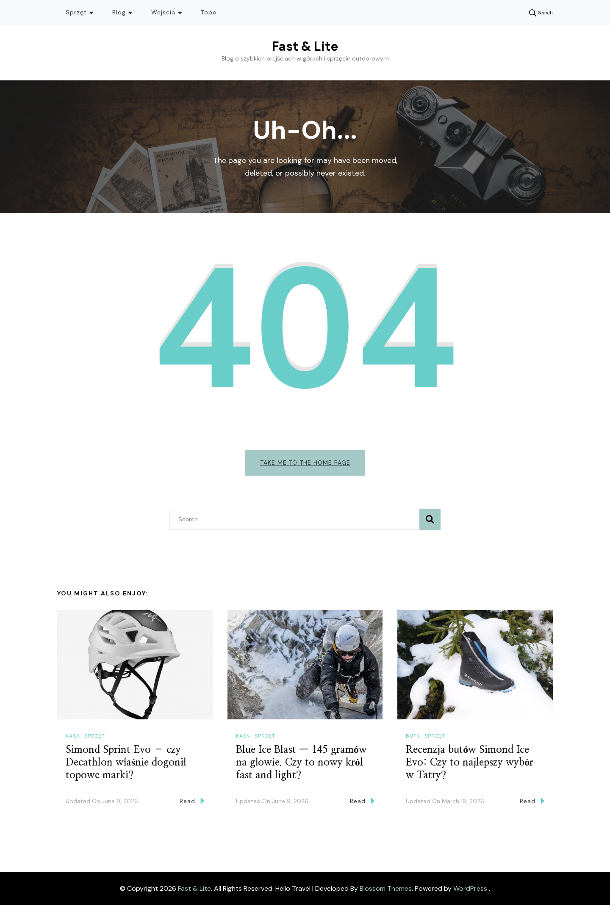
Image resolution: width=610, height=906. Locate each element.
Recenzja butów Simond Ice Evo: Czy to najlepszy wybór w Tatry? (469, 763)
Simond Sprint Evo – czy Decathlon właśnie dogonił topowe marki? (126, 763)
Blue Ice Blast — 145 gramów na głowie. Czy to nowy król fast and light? (301, 763)
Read (192, 801)
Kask (73, 736)
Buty (413, 736)
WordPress (470, 888)
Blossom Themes (386, 888)
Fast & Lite (305, 46)
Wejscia (163, 12)
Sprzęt (76, 12)
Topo (209, 12)
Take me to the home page (305, 462)
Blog (119, 12)
